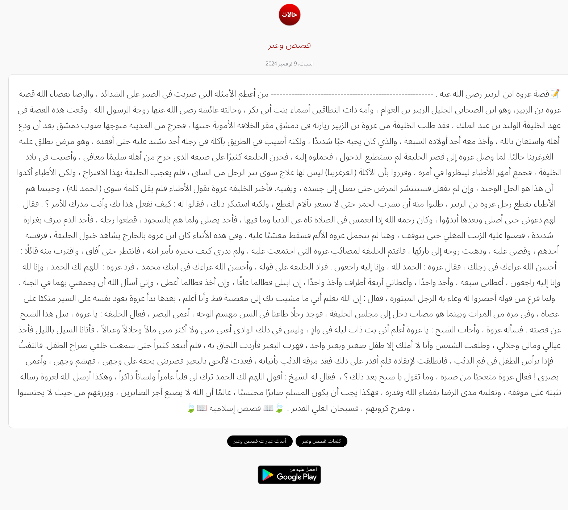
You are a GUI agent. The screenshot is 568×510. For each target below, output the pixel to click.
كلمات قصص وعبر (316, 441)
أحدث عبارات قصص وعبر (254, 441)
